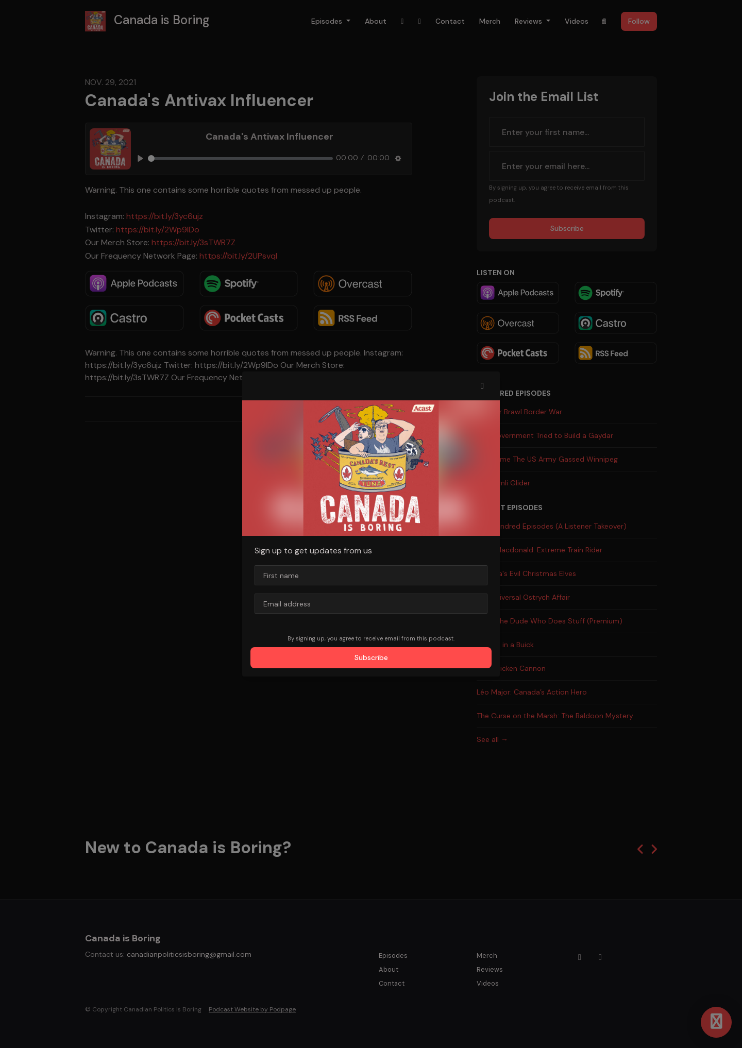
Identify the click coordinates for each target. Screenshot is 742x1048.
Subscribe (371, 657)
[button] (482, 386)
